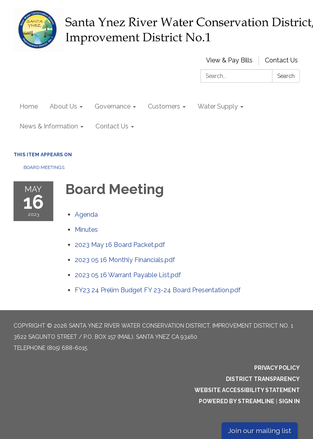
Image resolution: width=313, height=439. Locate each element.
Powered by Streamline (236, 401)
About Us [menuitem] (63, 106)
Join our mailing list (259, 430)
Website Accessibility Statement (247, 390)
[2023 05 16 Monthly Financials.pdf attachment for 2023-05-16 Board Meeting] (125, 260)
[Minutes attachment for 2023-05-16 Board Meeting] (86, 229)
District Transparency (263, 379)
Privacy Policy (277, 368)
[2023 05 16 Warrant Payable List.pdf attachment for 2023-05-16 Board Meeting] (128, 275)
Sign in (289, 401)
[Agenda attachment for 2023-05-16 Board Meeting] (86, 214)
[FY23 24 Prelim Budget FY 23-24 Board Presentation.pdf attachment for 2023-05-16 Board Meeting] (158, 290)
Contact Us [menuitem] (111, 126)
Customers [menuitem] (164, 106)
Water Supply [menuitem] (218, 106)
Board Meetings (43, 167)
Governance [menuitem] (112, 106)
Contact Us (281, 60)
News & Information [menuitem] (48, 126)
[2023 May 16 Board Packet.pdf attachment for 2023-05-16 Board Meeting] (120, 245)
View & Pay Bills (229, 60)
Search (286, 76)
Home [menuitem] (28, 106)
